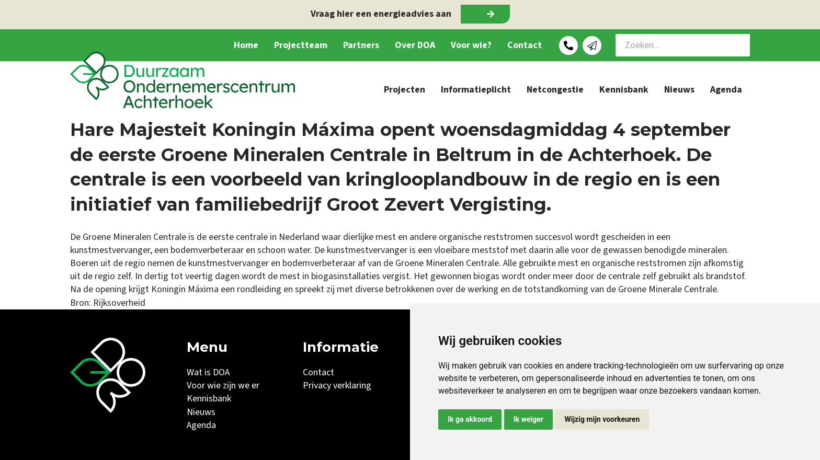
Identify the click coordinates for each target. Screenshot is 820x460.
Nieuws (679, 89)
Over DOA (415, 45)
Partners (361, 45)
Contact (524, 45)
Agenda (726, 89)
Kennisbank (623, 89)
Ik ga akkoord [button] (470, 419)
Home (246, 45)
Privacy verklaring (337, 385)
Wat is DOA (208, 372)
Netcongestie (555, 89)
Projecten (404, 89)
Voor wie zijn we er (223, 385)
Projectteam (300, 45)
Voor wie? (471, 45)
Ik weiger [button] (528, 419)
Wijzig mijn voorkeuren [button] (602, 419)
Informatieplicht (476, 89)
